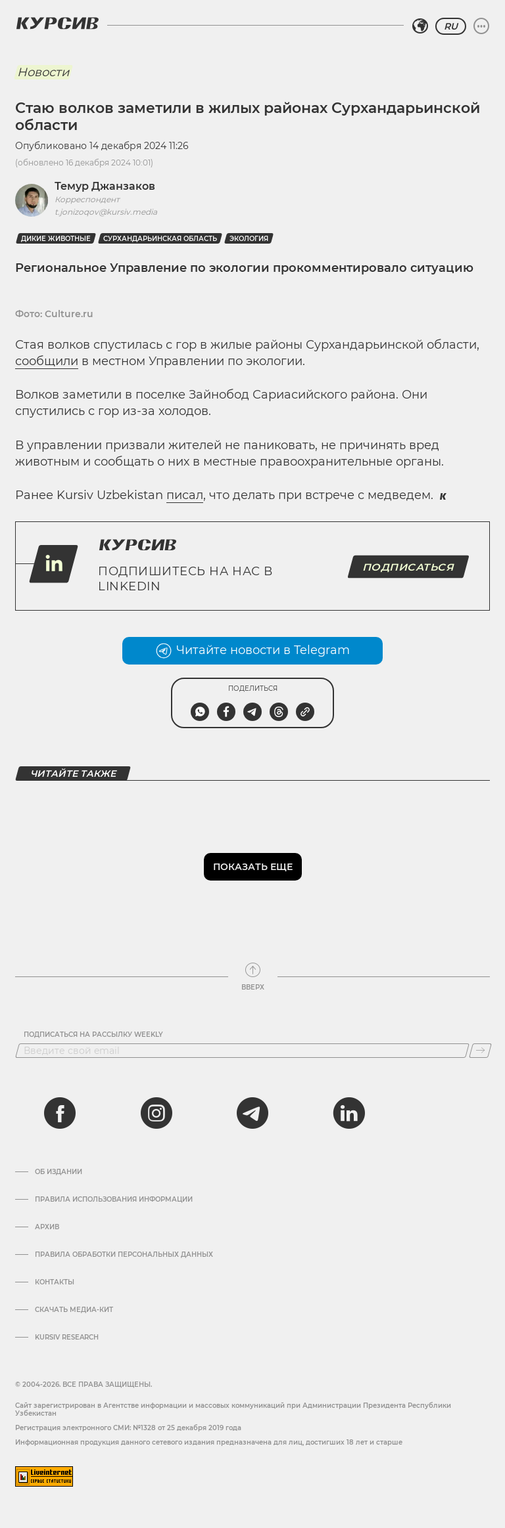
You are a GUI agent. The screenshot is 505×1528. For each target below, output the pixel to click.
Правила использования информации (114, 1200)
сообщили (46, 361)
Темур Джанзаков (105, 186)
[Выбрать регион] (420, 26)
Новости (43, 72)
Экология (248, 238)
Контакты (54, 1282)
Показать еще (253, 867)
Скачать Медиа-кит (74, 1310)
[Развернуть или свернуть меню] (481, 26)
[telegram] (252, 1113)
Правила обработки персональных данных (124, 1255)
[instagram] (156, 1113)
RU (451, 26)
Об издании (58, 1172)
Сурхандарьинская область (160, 238)
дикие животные (56, 238)
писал (184, 495)
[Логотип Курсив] (57, 23)
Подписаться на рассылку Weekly (93, 1035)
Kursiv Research (67, 1338)
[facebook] (60, 1113)
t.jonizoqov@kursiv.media (106, 212)
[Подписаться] (480, 1050)
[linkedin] (348, 1113)
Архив (47, 1227)
